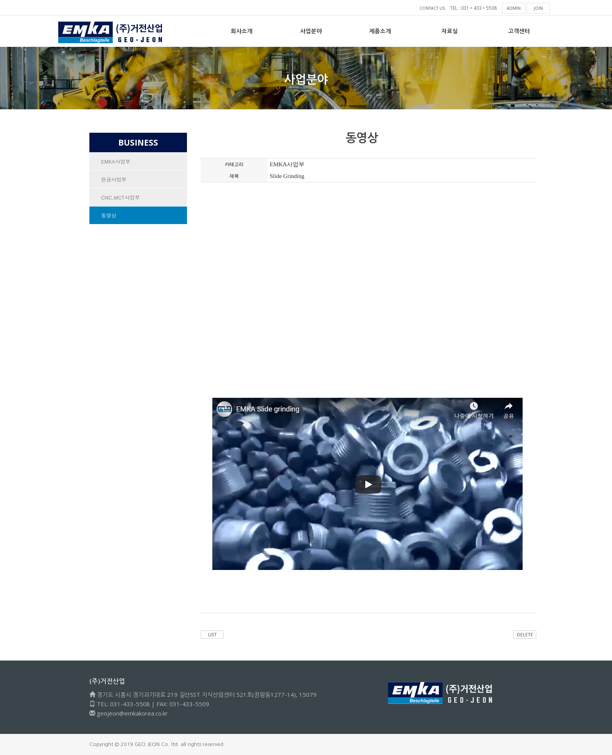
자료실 (449, 31)
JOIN (538, 8)
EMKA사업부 (115, 161)
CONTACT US (430, 8)
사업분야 (311, 31)
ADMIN (513, 8)
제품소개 (380, 31)
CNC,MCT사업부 (120, 197)
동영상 (108, 215)
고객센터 (519, 31)
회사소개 (241, 31)
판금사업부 (113, 179)
